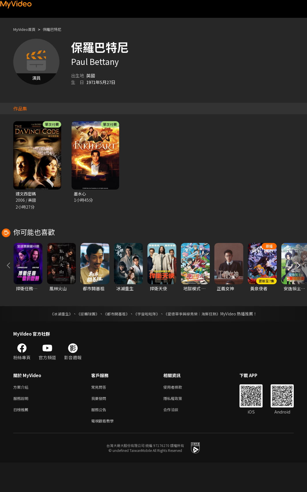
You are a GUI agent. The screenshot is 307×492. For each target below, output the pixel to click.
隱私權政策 (177, 425)
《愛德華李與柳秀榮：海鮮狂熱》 (195, 340)
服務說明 (22, 425)
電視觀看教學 (104, 450)
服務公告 (99, 438)
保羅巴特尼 (57, 29)
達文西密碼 (26, 194)
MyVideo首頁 (26, 29)
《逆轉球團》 (84, 340)
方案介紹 (22, 413)
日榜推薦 (22, 438)
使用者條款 (177, 413)
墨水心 (80, 194)
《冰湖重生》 (56, 340)
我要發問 (99, 425)
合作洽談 (175, 438)
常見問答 (99, 413)
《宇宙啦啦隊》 (147, 340)
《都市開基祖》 (115, 340)
